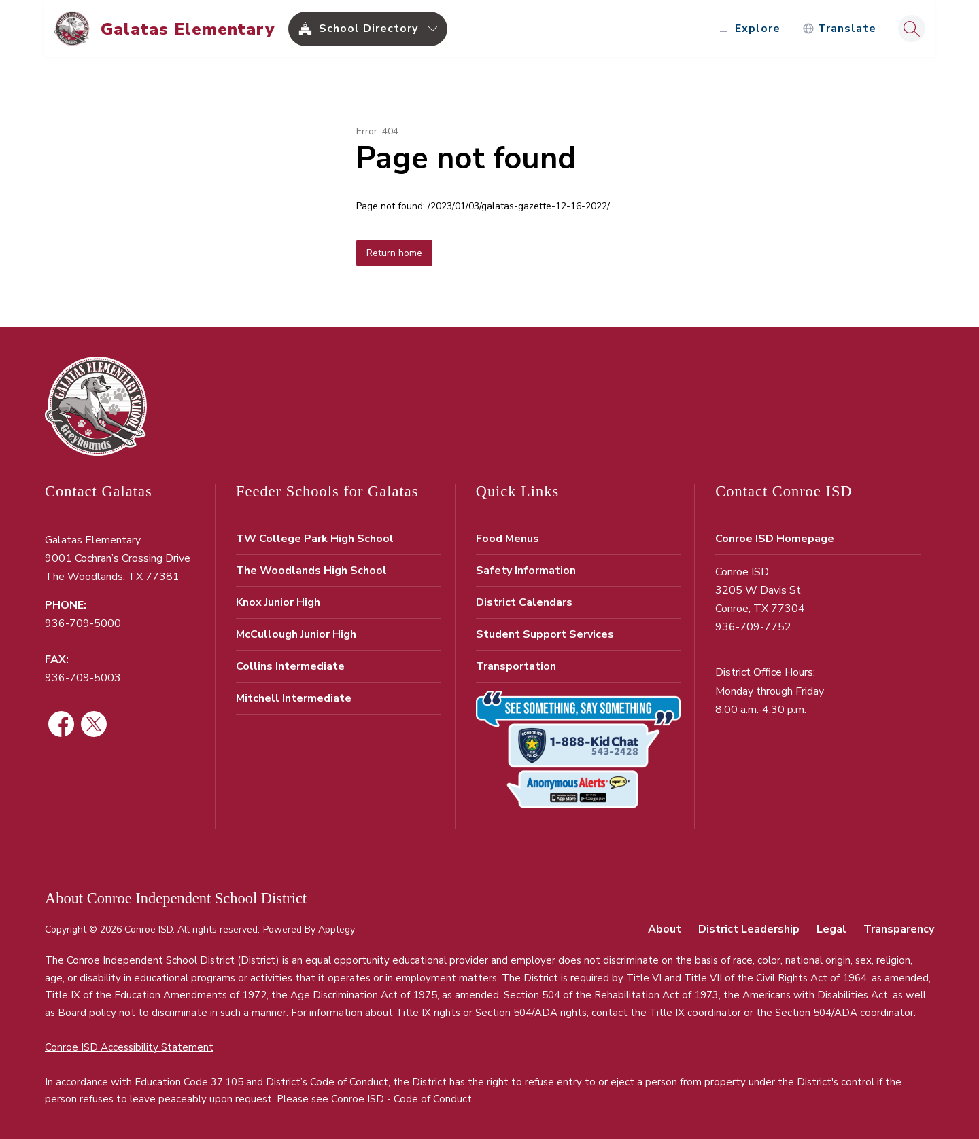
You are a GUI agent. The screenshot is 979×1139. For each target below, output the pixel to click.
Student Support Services (545, 634)
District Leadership (749, 929)
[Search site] (910, 28)
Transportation (516, 666)
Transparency (898, 929)
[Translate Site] (838, 28)
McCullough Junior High (296, 634)
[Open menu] (747, 28)
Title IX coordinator (695, 1012)
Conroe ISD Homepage (774, 538)
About (664, 929)
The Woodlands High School (311, 570)
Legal (831, 929)
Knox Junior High (278, 602)
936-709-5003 (83, 677)
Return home (394, 253)
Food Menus (507, 538)
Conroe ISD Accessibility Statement (129, 1047)
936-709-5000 (83, 623)
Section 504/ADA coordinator (844, 1012)
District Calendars (524, 602)
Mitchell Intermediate (293, 698)
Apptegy (336, 929)
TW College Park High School (315, 538)
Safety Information (526, 570)
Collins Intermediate (290, 666)
